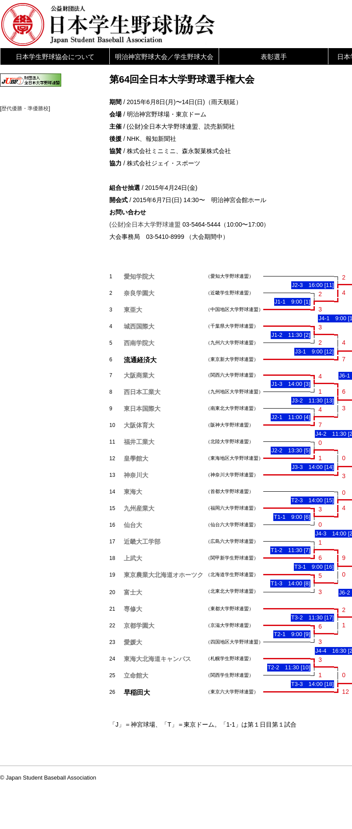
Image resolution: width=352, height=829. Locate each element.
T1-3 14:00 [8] (290, 583)
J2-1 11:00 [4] (290, 417)
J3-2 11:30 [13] (313, 400)
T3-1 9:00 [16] (314, 566)
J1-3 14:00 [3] (290, 384)
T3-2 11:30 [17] (312, 617)
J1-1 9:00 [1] (292, 301)
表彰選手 (274, 56)
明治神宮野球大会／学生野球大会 (164, 56)
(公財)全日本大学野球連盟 (145, 224)
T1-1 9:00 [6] (292, 517)
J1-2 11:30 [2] (290, 335)
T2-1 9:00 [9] (292, 634)
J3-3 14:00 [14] (313, 467)
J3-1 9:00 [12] (314, 351)
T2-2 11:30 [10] (289, 667)
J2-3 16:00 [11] (313, 285)
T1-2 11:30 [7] (290, 550)
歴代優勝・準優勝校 (25, 108)
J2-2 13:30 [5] (290, 450)
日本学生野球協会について (55, 56)
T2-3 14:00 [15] (312, 500)
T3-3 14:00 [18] (312, 684)
